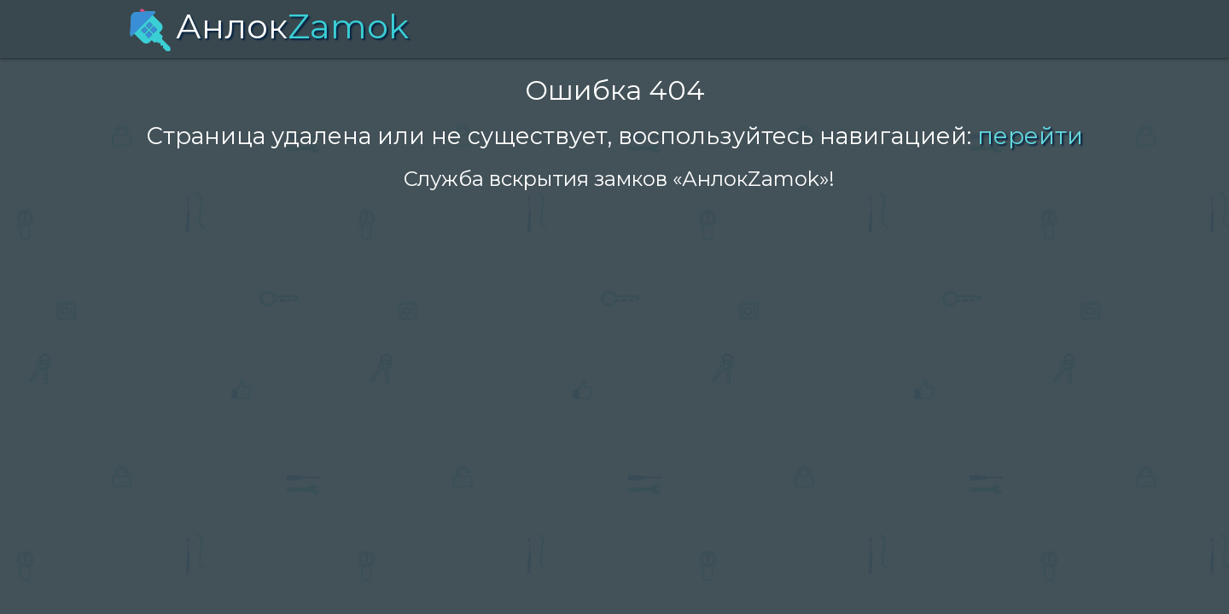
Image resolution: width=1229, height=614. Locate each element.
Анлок (269, 26)
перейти (1030, 136)
